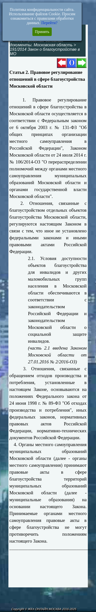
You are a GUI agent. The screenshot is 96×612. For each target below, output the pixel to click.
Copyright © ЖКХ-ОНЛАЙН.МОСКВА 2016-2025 (44, 609)
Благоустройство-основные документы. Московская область (41, 42)
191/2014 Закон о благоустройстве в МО (45, 51)
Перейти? (49, 23)
